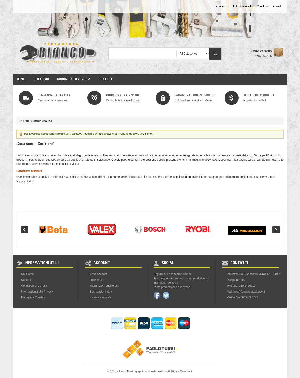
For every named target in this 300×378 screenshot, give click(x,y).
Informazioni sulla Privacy (37, 291)
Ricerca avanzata (101, 297)
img (25, 98)
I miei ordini (97, 280)
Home (24, 120)
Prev (24, 229)
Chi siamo (27, 274)
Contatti (26, 280)
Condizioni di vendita (34, 285)
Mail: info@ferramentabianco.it (246, 291)
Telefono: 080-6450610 (241, 285)
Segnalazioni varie (101, 291)
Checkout (263, 6)
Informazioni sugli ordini (104, 285)
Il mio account (222, 6)
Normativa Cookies (33, 297)
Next (276, 229)
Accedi (277, 6)
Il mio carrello (244, 6)
